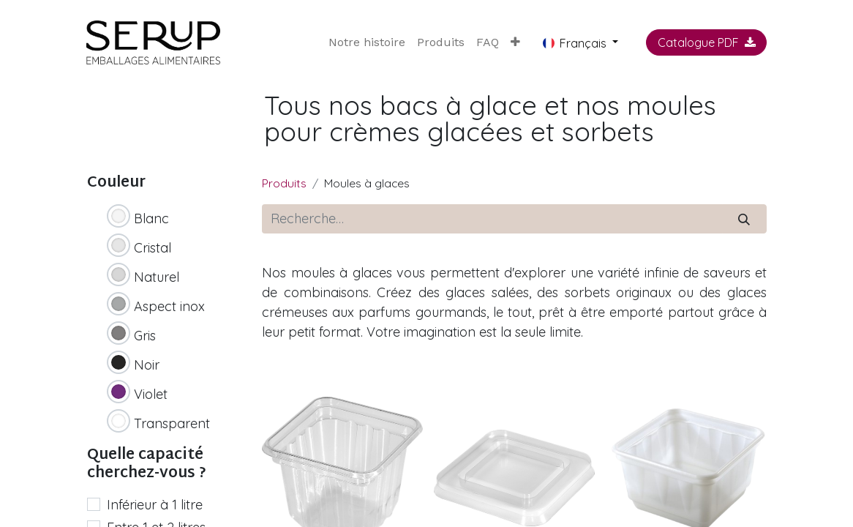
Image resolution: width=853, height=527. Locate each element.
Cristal (152, 247)
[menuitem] (367, 42)
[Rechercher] (744, 218)
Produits (284, 183)
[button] (515, 42)
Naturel (156, 277)
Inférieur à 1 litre (155, 504)
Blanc (151, 218)
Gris (145, 335)
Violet (151, 394)
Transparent (172, 423)
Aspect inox (169, 306)
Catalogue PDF (707, 42)
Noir (146, 364)
